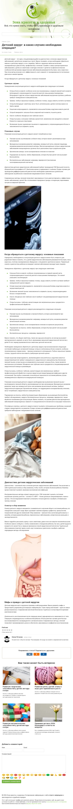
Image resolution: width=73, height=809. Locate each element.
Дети (21, 52)
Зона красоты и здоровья (34, 22)
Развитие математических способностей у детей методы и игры (16, 725)
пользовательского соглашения (56, 802)
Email (25, 747)
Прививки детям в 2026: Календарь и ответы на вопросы (45, 725)
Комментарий (6, 754)
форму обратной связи (34, 803)
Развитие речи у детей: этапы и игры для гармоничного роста (48, 688)
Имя (3, 747)
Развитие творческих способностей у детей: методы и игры (16, 689)
